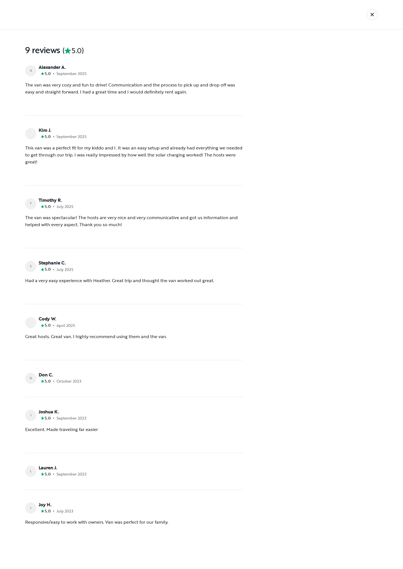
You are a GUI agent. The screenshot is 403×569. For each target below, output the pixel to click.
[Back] (372, 14)
